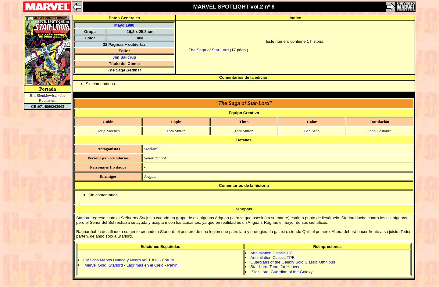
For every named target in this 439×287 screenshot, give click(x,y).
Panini (172, 265)
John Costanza (379, 131)
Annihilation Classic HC (271, 253)
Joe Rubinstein (52, 98)
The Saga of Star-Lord (208, 50)
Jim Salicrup (124, 57)
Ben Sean (311, 131)
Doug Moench (108, 131)
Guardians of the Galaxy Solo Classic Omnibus (292, 262)
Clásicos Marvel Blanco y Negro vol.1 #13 (121, 260)
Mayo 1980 (124, 25)
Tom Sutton (175, 131)
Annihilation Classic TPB (272, 257)
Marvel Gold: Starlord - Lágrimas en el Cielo (123, 265)
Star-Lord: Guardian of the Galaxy (282, 272)
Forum (168, 260)
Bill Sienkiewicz (43, 95)
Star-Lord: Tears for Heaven (275, 266)
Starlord (151, 149)
